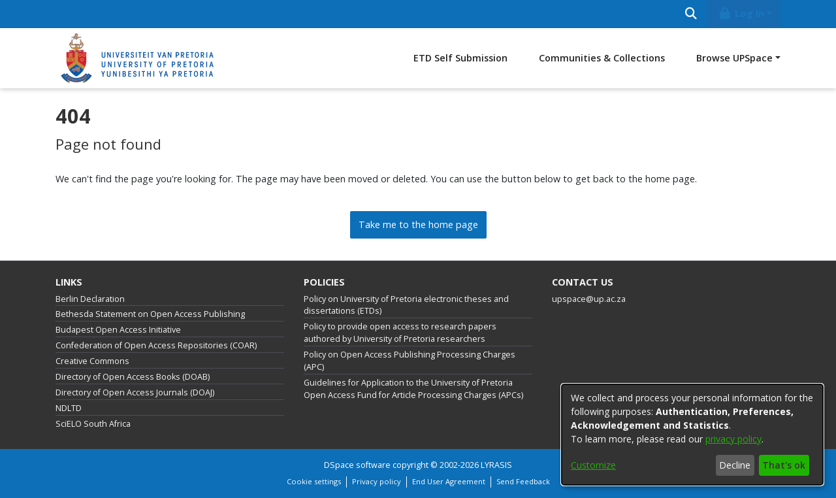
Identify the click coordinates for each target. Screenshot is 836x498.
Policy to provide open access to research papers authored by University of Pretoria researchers (400, 332)
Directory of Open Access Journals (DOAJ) (135, 392)
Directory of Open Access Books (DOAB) (133, 376)
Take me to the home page (418, 224)
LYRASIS (496, 465)
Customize (593, 465)
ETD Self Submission (460, 58)
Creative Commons (92, 361)
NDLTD (69, 408)
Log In (741, 13)
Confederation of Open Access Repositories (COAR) (156, 345)
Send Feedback (523, 481)
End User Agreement (448, 481)
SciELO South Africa (93, 423)
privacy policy (733, 439)
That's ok (783, 465)
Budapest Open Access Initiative (118, 329)
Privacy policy (376, 481)
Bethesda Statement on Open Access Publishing (150, 314)
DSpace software (357, 465)
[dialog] (692, 434)
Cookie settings (314, 481)
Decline (734, 465)
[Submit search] (691, 14)
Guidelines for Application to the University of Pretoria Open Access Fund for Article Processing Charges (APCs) (413, 389)
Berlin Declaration (90, 299)
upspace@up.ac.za (589, 299)
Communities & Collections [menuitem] (602, 58)
